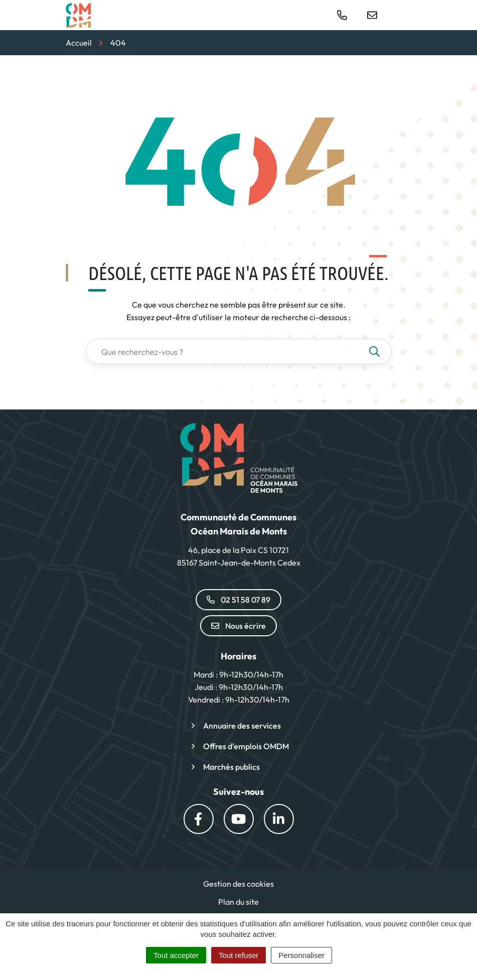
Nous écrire (238, 626)
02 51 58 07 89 (238, 600)
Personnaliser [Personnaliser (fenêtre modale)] (301, 955)
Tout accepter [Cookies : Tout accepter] (176, 955)
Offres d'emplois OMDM (246, 746)
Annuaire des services (242, 726)
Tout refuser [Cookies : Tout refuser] (238, 955)
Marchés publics (231, 767)
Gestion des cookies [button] (238, 884)
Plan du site (238, 902)
